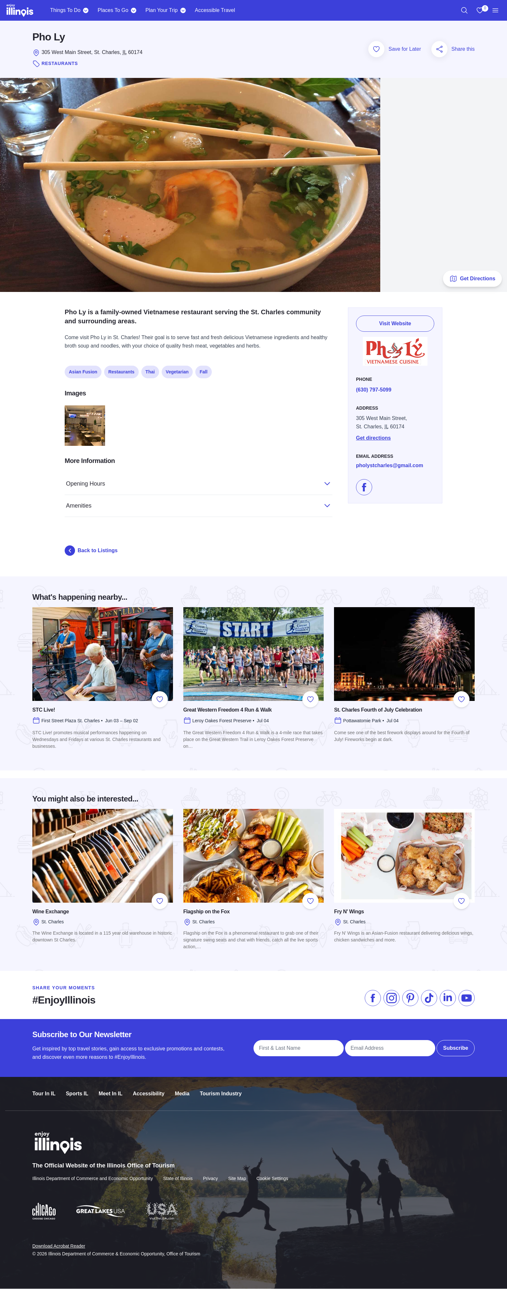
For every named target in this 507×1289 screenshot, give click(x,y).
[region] (464, 10)
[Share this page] (439, 49)
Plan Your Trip (162, 10)
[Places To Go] (134, 10)
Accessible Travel (215, 10)
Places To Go (113, 10)
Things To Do (65, 10)
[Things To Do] (86, 10)
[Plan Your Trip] (183, 10)
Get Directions (472, 279)
